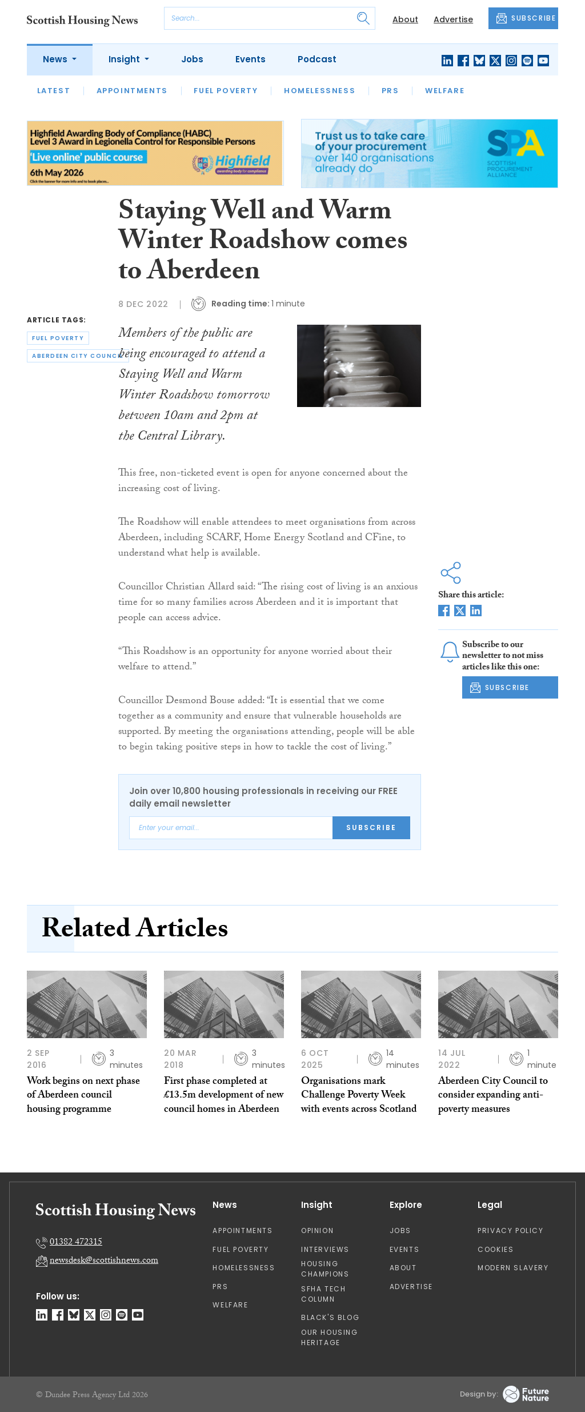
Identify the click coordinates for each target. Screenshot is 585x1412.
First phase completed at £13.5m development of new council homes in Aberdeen (223, 1096)
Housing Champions (325, 1269)
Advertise (453, 19)
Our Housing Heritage (329, 1337)
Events (250, 59)
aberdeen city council (78, 356)
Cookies (496, 1249)
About (405, 19)
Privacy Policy (510, 1230)
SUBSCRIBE (526, 18)
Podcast (317, 59)
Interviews (325, 1249)
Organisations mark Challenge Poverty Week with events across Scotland (359, 1096)
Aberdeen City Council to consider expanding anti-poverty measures (493, 1096)
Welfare (444, 90)
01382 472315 (76, 1243)
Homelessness (319, 90)
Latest (54, 90)
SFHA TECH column (323, 1294)
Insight (125, 59)
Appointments (132, 90)
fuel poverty (58, 338)
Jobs (192, 59)
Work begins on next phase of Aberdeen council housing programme (83, 1096)
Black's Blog (330, 1317)
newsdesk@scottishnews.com (104, 1261)
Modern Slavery (513, 1268)
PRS (390, 90)
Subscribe (371, 827)
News (56, 59)
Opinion (317, 1230)
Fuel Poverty (226, 90)
